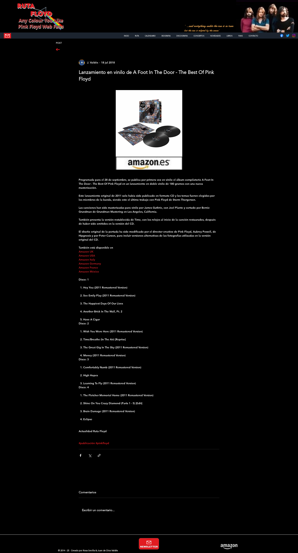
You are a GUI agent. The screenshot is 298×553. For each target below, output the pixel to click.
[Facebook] (282, 35)
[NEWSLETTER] (7, 35)
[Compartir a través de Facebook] (80, 455)
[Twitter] (288, 35)
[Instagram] (294, 35)
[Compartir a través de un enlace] (99, 455)
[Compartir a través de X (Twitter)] (90, 455)
